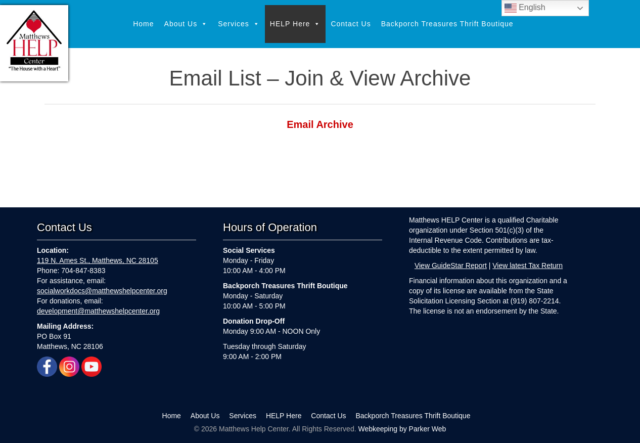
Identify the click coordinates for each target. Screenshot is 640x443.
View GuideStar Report (451, 265)
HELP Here (295, 24)
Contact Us (351, 24)
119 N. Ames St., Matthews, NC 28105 (97, 260)
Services (239, 24)
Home (143, 24)
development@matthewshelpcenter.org (98, 311)
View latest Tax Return (527, 265)
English (525, 8)
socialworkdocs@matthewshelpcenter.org (102, 291)
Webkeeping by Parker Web (402, 429)
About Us (186, 24)
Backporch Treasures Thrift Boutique (447, 24)
